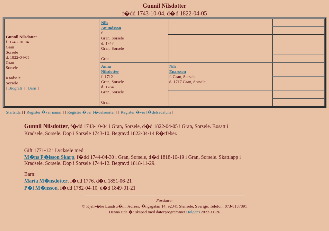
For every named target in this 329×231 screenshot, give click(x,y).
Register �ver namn (44, 112)
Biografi (15, 88)
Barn (32, 88)
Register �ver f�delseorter (91, 112)
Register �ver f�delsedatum (146, 112)
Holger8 (193, 212)
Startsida (13, 112)
